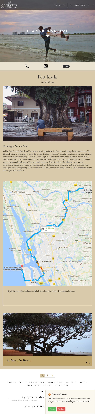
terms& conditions (35, 382)
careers (12, 382)
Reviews (48, 385)
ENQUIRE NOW (78, 5)
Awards (83, 382)
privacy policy (56, 382)
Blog (66, 66)
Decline (61, 409)
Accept (52, 409)
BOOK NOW (60, 5)
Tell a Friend (61, 385)
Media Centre (34, 385)
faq (21, 382)
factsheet (71, 382)
